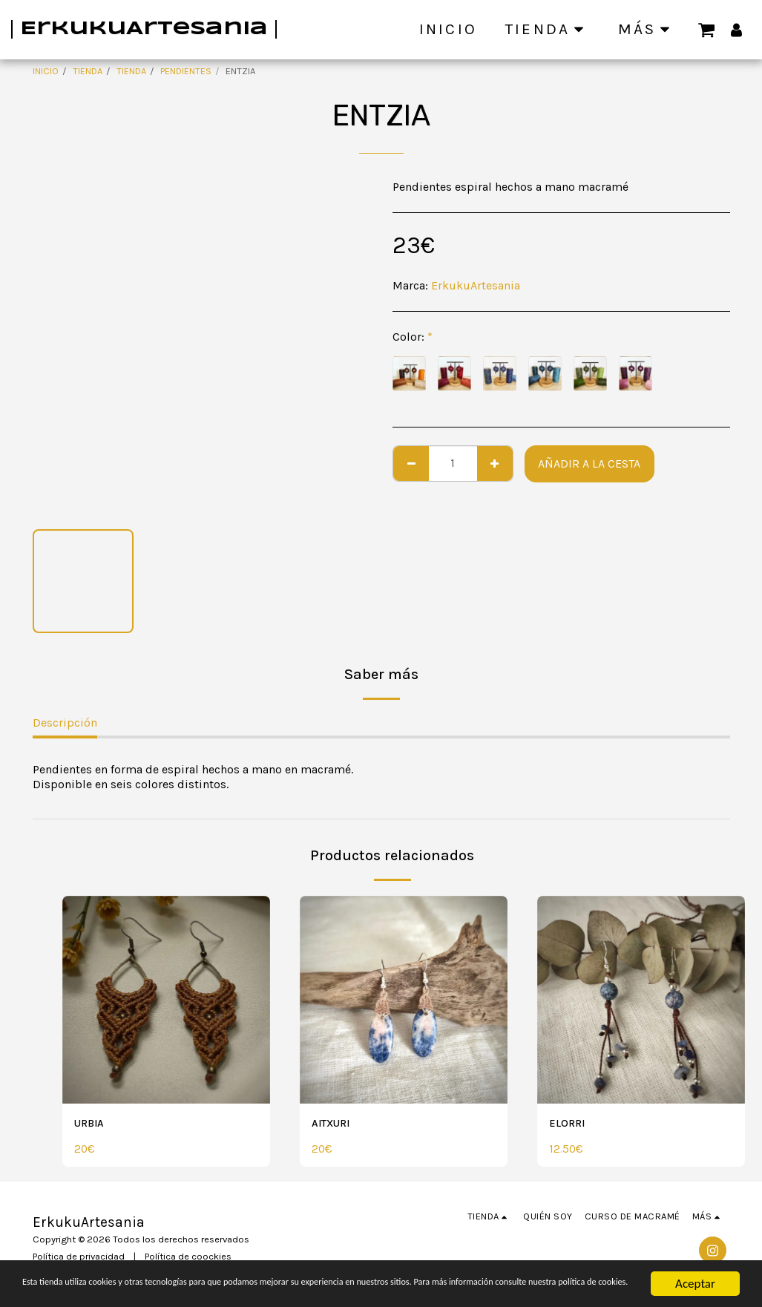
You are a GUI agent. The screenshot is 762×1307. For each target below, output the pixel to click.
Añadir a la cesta (589, 463)
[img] (166, 1000)
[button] (706, 29)
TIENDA (87, 70)
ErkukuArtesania (475, 285)
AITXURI (334, 1124)
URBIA (91, 1124)
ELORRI (570, 1124)
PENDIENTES (185, 70)
